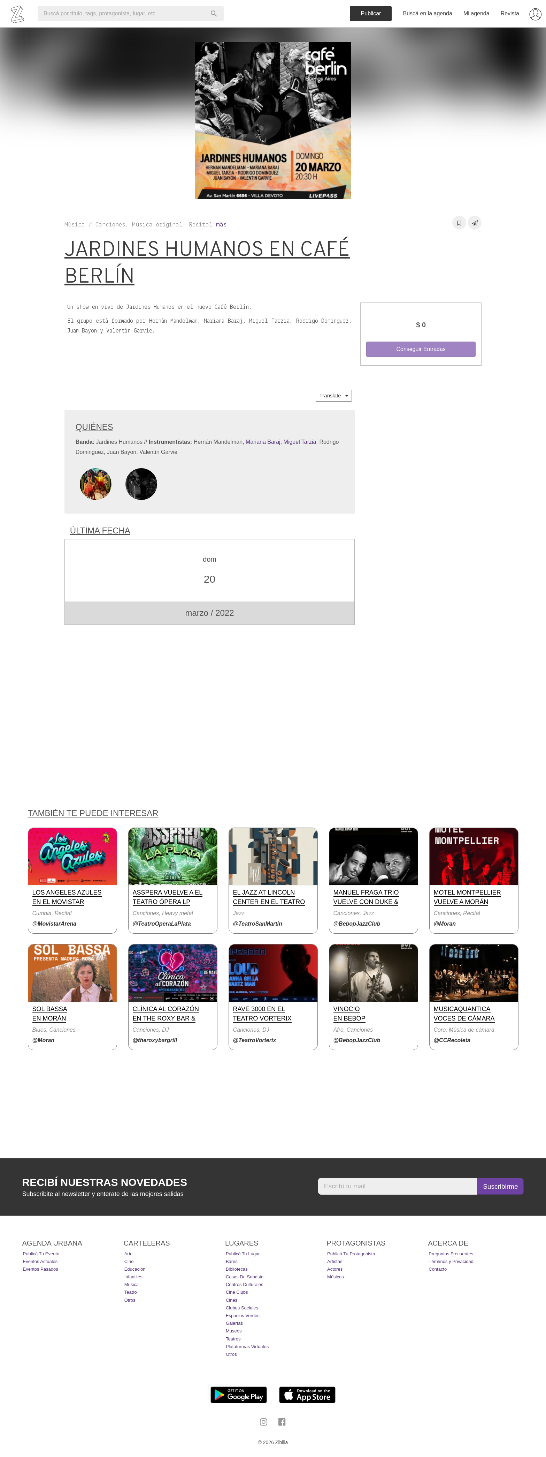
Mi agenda (476, 13)
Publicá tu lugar (243, 1253)
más (221, 225)
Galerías (234, 1323)
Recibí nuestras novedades (104, 1182)
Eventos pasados (40, 1269)
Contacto (438, 1269)
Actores (335, 1269)
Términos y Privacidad (451, 1261)
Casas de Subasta (244, 1276)
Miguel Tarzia (300, 442)
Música (131, 1284)
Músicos (335, 1276)
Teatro (130, 1292)
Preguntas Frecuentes (451, 1253)
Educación (135, 1269)
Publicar (371, 13)
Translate (334, 395)
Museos (234, 1330)
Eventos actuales (40, 1261)
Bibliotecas (237, 1269)
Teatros (233, 1339)
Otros (130, 1300)
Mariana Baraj (263, 442)
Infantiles (133, 1276)
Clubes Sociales (242, 1307)
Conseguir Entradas (420, 349)
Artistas (334, 1261)
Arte (128, 1253)
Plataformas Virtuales (247, 1346)
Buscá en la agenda (427, 13)
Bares (232, 1261)
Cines (231, 1300)
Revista (510, 13)
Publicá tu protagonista (351, 1253)
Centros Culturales (244, 1284)
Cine (129, 1261)
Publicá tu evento (41, 1253)
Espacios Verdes (243, 1315)
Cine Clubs (237, 1292)
